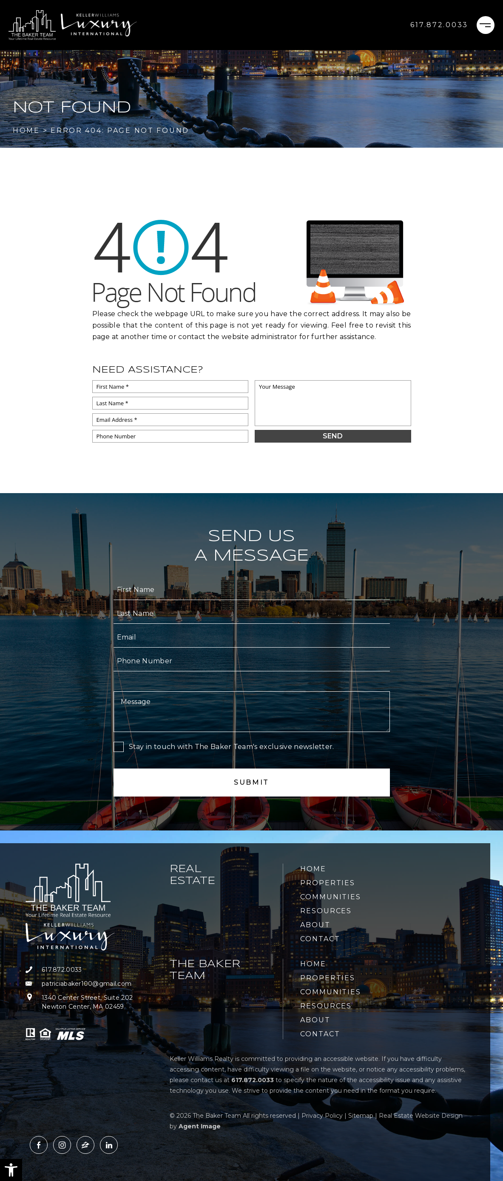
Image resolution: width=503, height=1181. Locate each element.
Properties (327, 883)
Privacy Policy (322, 1115)
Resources (326, 911)
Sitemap (360, 1115)
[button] (11, 1170)
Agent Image (200, 1126)
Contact (320, 939)
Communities (330, 897)
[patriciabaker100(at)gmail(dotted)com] (92, 983)
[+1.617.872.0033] (439, 25)
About (315, 925)
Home (313, 869)
